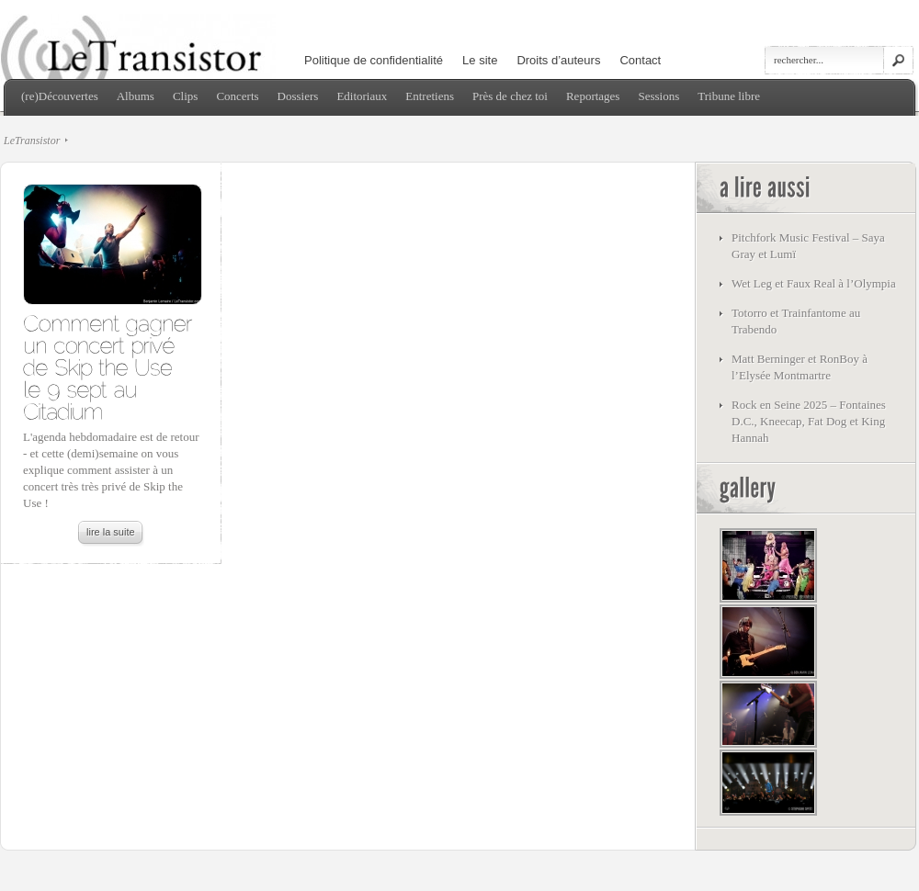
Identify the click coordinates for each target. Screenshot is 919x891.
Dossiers (298, 96)
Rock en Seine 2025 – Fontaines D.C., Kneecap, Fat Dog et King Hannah (809, 421)
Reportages (592, 96)
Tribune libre (729, 96)
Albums (135, 96)
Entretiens (429, 96)
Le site (479, 60)
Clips (185, 96)
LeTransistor (32, 140)
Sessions (658, 96)
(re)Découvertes (59, 96)
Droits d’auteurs (558, 60)
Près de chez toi (510, 96)
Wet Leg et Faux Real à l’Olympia (814, 283)
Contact (640, 60)
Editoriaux (361, 96)
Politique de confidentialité (373, 60)
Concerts (237, 96)
